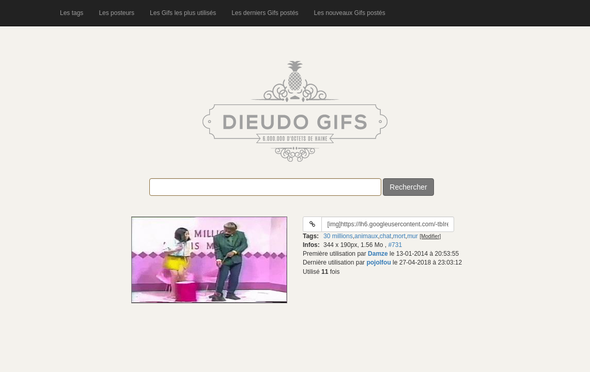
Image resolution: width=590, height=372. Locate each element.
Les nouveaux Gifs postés (349, 13)
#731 (395, 245)
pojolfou (378, 262)
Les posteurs (116, 13)
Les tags (71, 13)
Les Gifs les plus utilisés (183, 13)
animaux (366, 236)
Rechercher (408, 187)
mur (412, 236)
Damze (378, 253)
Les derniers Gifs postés (264, 13)
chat (386, 236)
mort (399, 236)
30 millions (338, 236)
